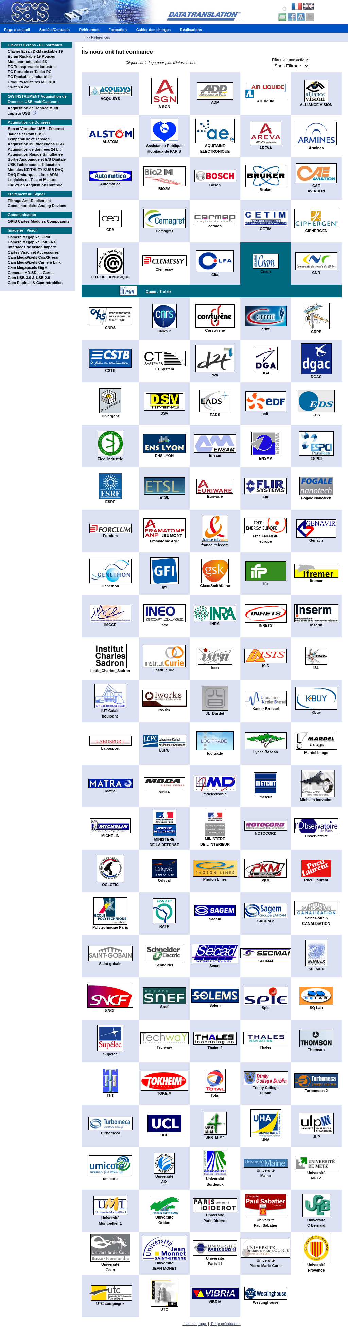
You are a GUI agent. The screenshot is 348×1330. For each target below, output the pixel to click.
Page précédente (225, 1324)
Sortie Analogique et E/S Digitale (37, 159)
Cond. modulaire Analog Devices (37, 206)
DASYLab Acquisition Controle (35, 185)
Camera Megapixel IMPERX (32, 242)
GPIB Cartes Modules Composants (39, 221)
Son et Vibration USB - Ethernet (36, 129)
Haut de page (194, 1324)
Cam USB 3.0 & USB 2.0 (29, 278)
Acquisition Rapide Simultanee (35, 154)
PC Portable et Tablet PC (29, 72)
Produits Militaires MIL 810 (31, 82)
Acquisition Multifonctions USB (36, 144)
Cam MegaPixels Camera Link (34, 262)
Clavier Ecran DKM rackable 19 (35, 51)
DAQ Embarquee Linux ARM (33, 175)
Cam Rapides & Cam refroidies (35, 283)
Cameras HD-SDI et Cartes (31, 273)
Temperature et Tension (29, 139)
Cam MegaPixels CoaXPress (33, 257)
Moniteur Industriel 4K (27, 61)
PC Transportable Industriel (32, 67)
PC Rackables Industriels (30, 77)
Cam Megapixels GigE (27, 267)
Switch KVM (18, 87)
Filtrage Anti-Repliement (29, 200)
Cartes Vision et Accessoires (33, 252)
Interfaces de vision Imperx (32, 247)
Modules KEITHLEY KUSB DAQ (36, 170)
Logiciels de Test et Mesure (32, 180)
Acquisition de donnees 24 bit (34, 149)
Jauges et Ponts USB (27, 134)
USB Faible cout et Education (34, 164)
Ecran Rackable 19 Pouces (31, 56)
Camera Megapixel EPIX (29, 237)
